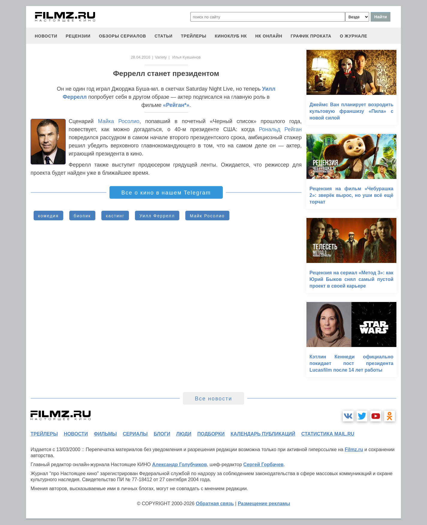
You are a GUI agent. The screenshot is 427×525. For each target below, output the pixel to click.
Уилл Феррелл (157, 215)
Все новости (213, 399)
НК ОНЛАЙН (268, 36)
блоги (162, 433)
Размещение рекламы (264, 503)
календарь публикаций (263, 433)
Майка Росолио (118, 121)
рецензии (78, 36)
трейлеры (193, 36)
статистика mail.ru (327, 433)
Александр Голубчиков (179, 464)
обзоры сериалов (122, 36)
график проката (311, 36)
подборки (211, 433)
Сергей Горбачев (263, 464)
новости (46, 36)
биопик (82, 215)
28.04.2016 (140, 57)
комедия (48, 215)
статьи (163, 36)
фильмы (105, 433)
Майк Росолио (207, 215)
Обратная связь (215, 503)
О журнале (353, 36)
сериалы (135, 433)
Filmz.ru (354, 449)
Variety (161, 57)
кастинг (115, 215)
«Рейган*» (176, 105)
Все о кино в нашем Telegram (166, 193)
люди (183, 433)
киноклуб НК (231, 36)
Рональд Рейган (280, 129)
